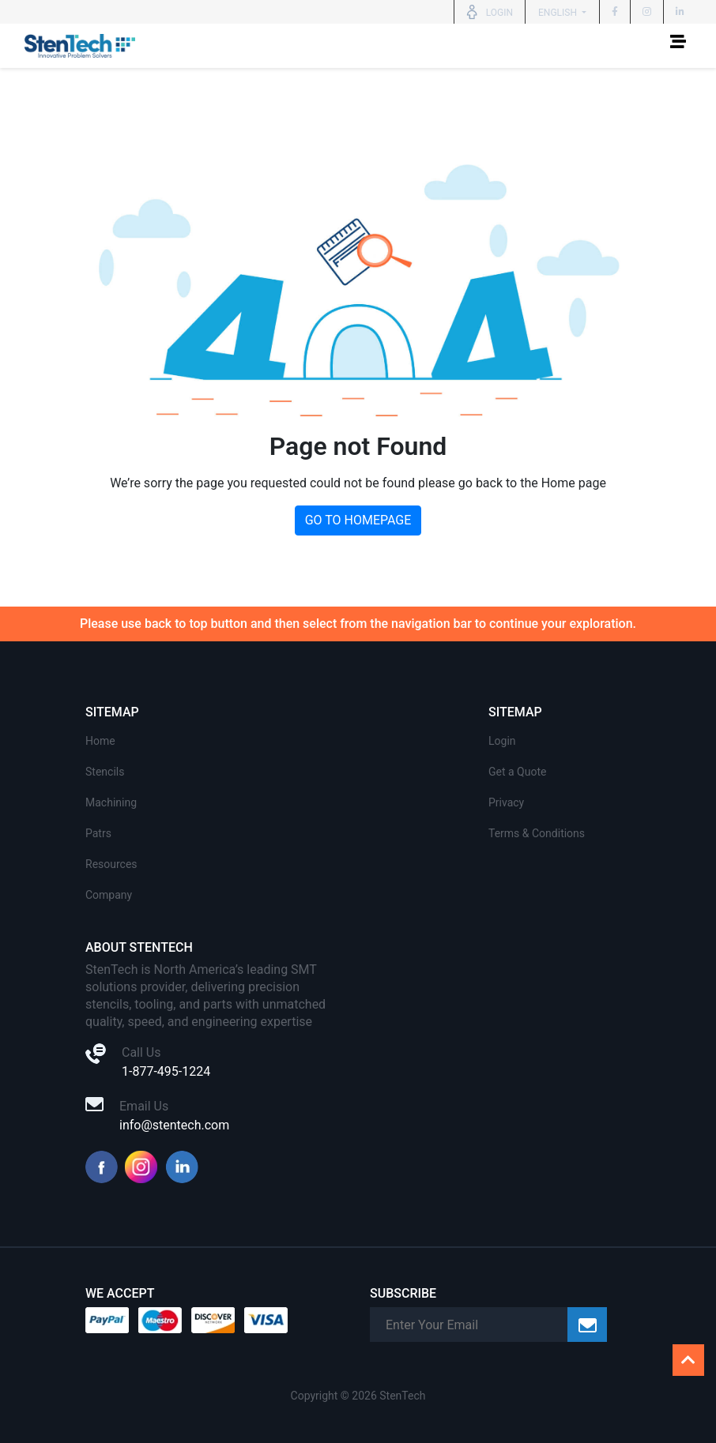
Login (502, 741)
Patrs (98, 833)
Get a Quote (517, 771)
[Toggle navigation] (678, 46)
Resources (111, 864)
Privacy (506, 802)
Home (100, 741)
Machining (111, 802)
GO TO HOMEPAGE (358, 520)
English (558, 12)
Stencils (104, 771)
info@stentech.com (174, 1125)
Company (108, 895)
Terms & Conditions (536, 833)
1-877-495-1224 (166, 1071)
